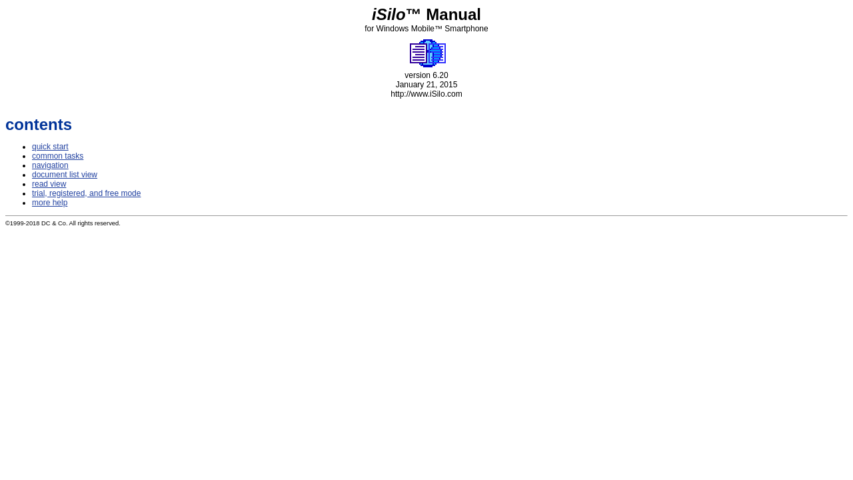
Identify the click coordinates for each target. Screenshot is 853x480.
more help (49, 202)
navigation (50, 165)
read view (49, 184)
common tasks (57, 156)
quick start (50, 146)
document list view (64, 174)
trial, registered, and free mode (86, 193)
